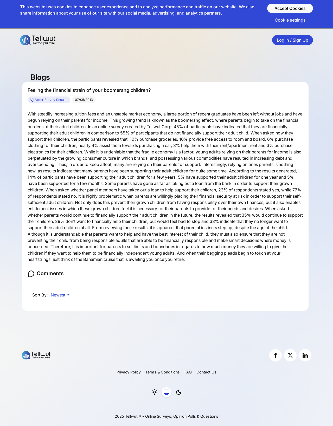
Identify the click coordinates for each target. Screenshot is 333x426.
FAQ (188, 372)
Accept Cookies (290, 8)
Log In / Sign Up (292, 40)
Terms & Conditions (162, 372)
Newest (58, 295)
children (78, 132)
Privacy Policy (129, 372)
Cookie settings (290, 20)
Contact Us (206, 372)
